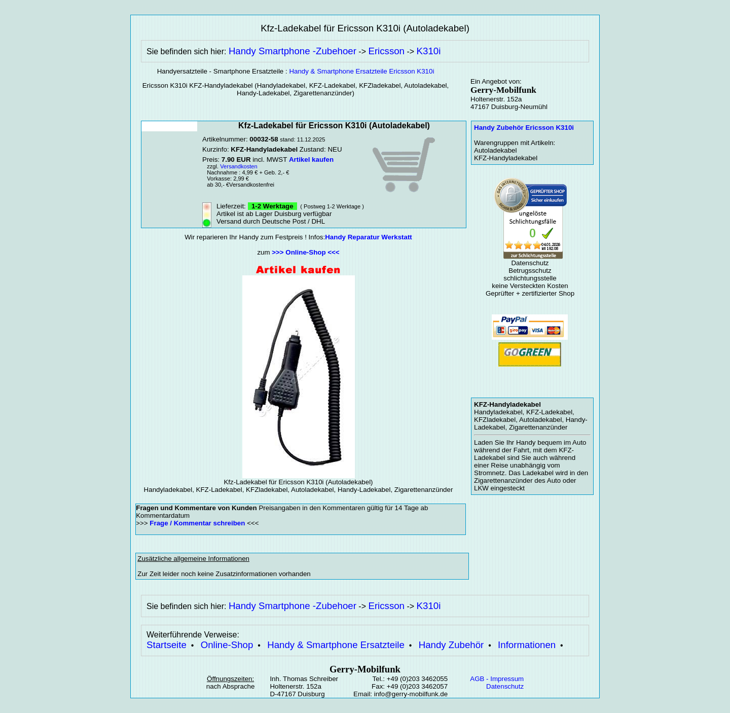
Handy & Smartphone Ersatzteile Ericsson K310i (361, 71)
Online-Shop (227, 644)
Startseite (167, 644)
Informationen (527, 644)
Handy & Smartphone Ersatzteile (336, 644)
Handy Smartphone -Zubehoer (292, 51)
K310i (429, 51)
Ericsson (386, 51)
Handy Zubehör (451, 644)
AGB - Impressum (497, 679)
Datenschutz (505, 686)
